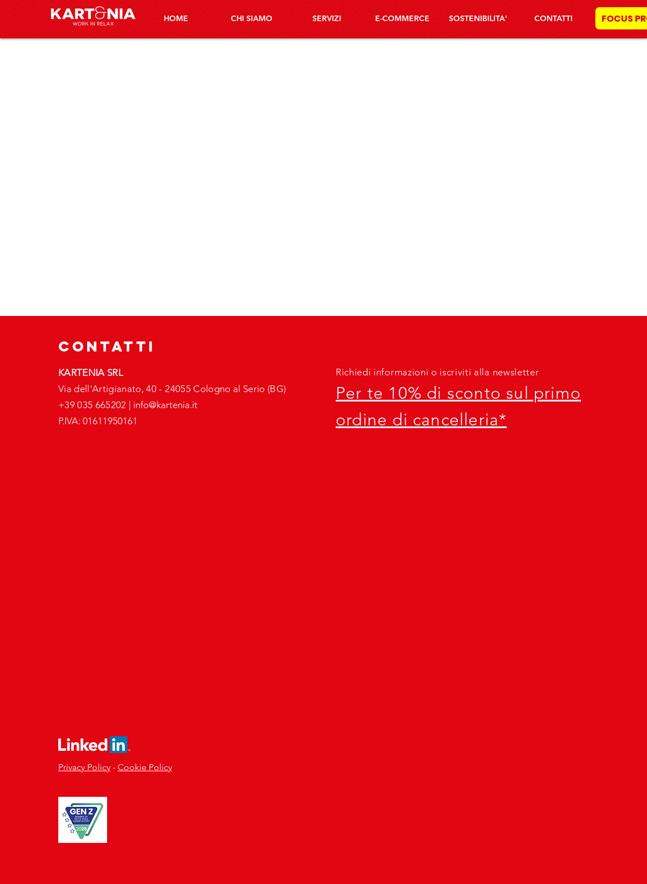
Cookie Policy (145, 767)
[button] (327, 18)
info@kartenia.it (165, 404)
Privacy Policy (84, 767)
